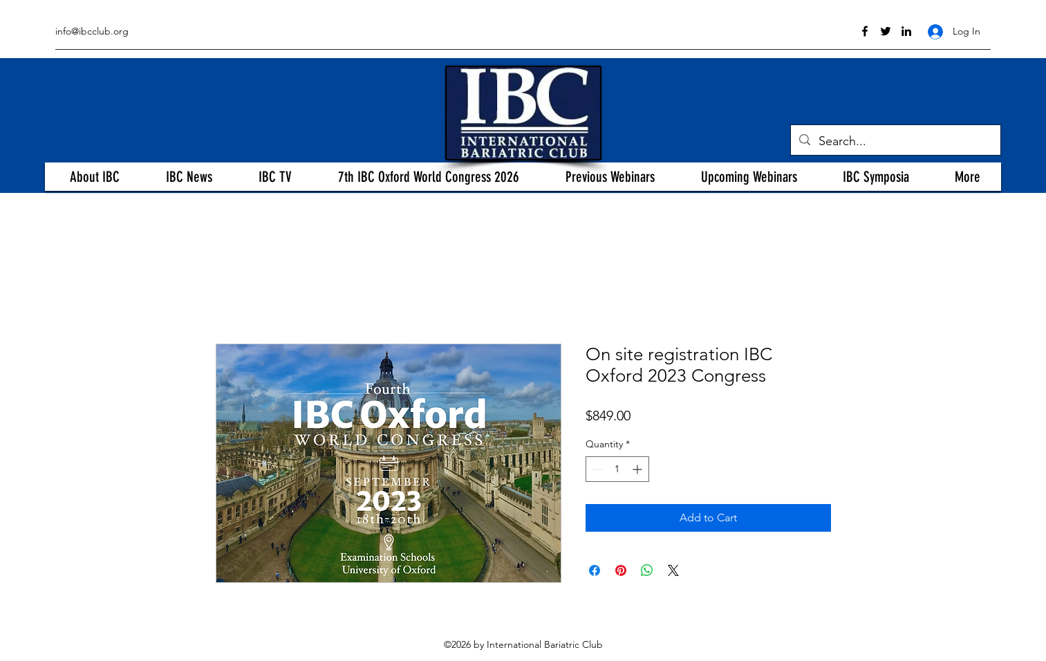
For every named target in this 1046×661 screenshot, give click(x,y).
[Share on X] (673, 570)
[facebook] (865, 31)
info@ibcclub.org (92, 31)
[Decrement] (596, 469)
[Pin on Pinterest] (621, 570)
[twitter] (886, 31)
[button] (94, 177)
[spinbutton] (617, 469)
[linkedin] (906, 31)
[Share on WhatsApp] (647, 570)
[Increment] (638, 469)
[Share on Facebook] (594, 570)
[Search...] (895, 141)
